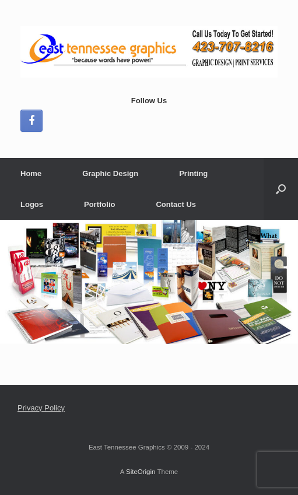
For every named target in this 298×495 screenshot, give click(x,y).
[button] (281, 189)
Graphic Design (110, 173)
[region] (149, 282)
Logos (31, 204)
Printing (193, 173)
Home (30, 173)
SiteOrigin (141, 471)
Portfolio (99, 204)
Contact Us (176, 204)
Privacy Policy (41, 407)
